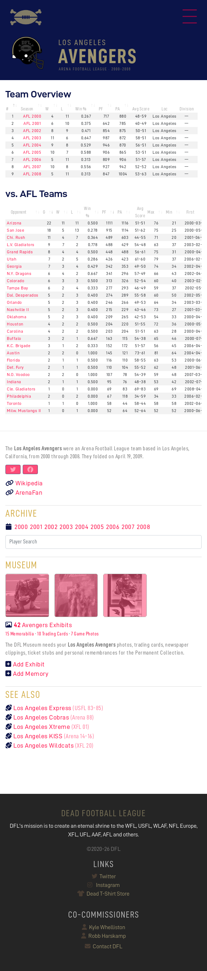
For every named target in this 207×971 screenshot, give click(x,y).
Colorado (15, 281)
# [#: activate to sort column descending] (7, 108)
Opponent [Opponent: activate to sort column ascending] (19, 212)
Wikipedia (24, 483)
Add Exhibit (25, 664)
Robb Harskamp (103, 936)
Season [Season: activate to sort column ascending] (27, 108)
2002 (50, 527)
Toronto (14, 403)
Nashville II (18, 309)
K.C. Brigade (18, 346)
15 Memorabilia (19, 633)
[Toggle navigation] (189, 17)
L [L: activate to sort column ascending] (62, 108)
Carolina (15, 331)
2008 (143, 527)
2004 (81, 527)
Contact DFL (103, 946)
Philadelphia (19, 396)
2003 (66, 527)
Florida (13, 360)
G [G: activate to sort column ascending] (44, 212)
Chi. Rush (16, 237)
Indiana (14, 382)
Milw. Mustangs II (24, 410)
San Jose (15, 230)
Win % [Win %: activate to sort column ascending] (81, 108)
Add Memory (26, 673)
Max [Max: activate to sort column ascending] (151, 212)
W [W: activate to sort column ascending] (47, 108)
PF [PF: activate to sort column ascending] (101, 108)
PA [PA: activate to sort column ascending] (117, 108)
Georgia (14, 266)
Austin (13, 353)
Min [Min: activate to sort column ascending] (169, 212)
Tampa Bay (17, 288)
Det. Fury (15, 367)
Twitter (104, 876)
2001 (36, 527)
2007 (128, 527)
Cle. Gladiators (21, 389)
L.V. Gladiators (21, 244)
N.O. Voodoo (18, 374)
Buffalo (14, 338)
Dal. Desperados (23, 295)
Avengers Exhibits (38, 625)
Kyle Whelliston (103, 927)
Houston (15, 324)
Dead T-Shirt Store (103, 894)
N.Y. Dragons (19, 273)
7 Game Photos (85, 633)
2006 (112, 527)
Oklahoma (16, 317)
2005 (97, 527)
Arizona (14, 223)
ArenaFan (23, 492)
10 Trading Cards (52, 633)
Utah (11, 259)
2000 (21, 527)
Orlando (14, 302)
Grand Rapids (20, 252)
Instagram (103, 885)
